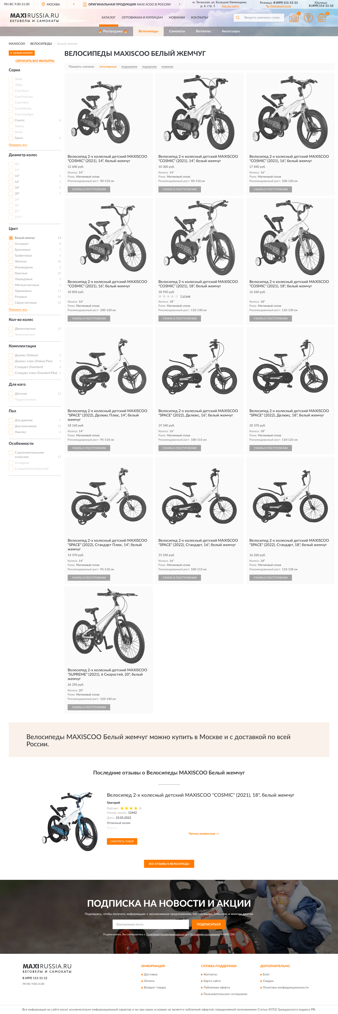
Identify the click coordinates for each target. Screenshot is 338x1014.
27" (17, 211)
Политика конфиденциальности (286, 987)
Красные (21, 273)
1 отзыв (185, 296)
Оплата (149, 981)
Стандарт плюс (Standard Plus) (36, 373)
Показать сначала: (81, 66)
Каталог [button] (109, 17)
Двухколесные (25, 328)
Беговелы (203, 31)
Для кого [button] (17, 385)
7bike (18, 85)
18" (17, 187)
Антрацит (22, 243)
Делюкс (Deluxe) (26, 355)
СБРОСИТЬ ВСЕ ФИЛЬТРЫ (34, 61)
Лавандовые (23, 279)
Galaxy (19, 126)
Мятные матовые (27, 285)
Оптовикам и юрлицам (142, 17)
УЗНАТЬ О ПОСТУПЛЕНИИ (89, 189)
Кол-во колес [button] (21, 320)
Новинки (177, 17)
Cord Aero (22, 90)
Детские (21, 393)
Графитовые (23, 255)
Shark (18, 132)
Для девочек (24, 420)
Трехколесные (25, 334)
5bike (18, 79)
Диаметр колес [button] (23, 155)
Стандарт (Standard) (29, 367)
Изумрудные (24, 267)
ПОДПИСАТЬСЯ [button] (209, 924)
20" (17, 193)
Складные (22, 462)
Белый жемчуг (25, 238)
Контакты (199, 17)
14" (17, 176)
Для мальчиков (25, 426)
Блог (266, 974)
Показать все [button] (18, 145)
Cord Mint (22, 102)
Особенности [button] (21, 444)
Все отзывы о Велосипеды (169, 864)
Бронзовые (22, 249)
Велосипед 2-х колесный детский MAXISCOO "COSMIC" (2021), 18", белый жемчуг (200, 795)
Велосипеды (148, 31)
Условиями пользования (205, 934)
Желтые (20, 261)
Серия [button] (14, 70)
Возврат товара (155, 987)
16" (17, 181)
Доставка (150, 974)
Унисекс (20, 432)
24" (17, 199)
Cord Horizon (24, 96)
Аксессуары (231, 31)
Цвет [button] (13, 229)
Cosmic (20, 120)
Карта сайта (212, 981)
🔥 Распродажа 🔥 (113, 31)
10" (17, 164)
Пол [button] (12, 411)
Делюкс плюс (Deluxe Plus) (33, 361)
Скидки (268, 981)
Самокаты (177, 31)
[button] (278, 6)
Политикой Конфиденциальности (166, 934)
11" (17, 170)
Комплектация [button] (22, 346)
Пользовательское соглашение (225, 994)
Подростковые (25, 399)
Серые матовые (26, 302)
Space (19, 138)
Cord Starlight (24, 114)
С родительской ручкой (31, 468)
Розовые (21, 296)
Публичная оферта (217, 987)
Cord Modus (23, 108)
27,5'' (18, 217)
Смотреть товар (122, 841)
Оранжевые (23, 291)
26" (17, 205)
